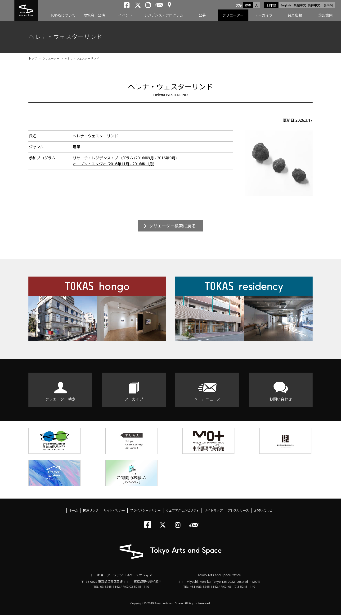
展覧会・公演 (94, 15)
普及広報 (295, 15)
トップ (32, 58)
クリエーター (233, 15)
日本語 (271, 5)
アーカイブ (264, 15)
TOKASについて (62, 15)
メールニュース (207, 399)
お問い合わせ (280, 399)
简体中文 (314, 5)
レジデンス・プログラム (163, 15)
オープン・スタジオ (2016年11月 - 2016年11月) (113, 163)
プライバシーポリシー (145, 510)
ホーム (73, 510)
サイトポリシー (114, 510)
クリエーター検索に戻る (172, 226)
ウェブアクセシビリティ (182, 510)
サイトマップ (213, 510)
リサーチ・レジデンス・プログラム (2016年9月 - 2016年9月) (125, 158)
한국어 (328, 5)
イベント (125, 15)
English (285, 5)
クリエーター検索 (60, 399)
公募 (202, 15)
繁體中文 (300, 5)
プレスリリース (238, 510)
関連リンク (91, 510)
